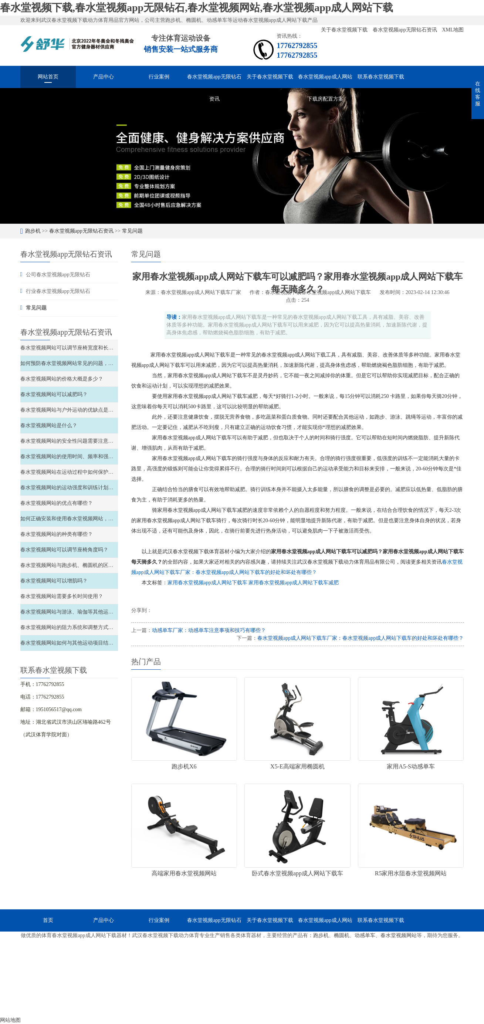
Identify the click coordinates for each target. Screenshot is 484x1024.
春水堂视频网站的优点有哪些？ (56, 503)
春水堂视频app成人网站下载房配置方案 (325, 81)
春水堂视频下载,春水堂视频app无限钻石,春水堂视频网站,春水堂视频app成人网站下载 (196, 7)
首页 (48, 920)
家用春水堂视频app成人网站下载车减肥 (293, 582)
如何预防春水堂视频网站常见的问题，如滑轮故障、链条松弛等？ (95, 363)
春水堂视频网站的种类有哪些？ (56, 534)
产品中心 (103, 77)
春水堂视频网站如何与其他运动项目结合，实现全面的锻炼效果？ (95, 643)
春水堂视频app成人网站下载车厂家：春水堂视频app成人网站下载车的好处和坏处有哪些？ (360, 638)
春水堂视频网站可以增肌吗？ (54, 581)
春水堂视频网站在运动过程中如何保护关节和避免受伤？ (85, 472)
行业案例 (159, 77)
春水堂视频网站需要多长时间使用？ (61, 596)
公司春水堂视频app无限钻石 (58, 274)
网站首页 (48, 77)
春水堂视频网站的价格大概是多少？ (61, 379)
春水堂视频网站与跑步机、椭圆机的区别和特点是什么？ (85, 565)
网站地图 (10, 1020)
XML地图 (453, 30)
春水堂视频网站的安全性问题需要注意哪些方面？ (77, 441)
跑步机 (33, 231)
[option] (242, 156)
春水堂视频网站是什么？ (48, 425)
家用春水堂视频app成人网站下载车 (208, 582)
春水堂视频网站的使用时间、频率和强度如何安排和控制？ (87, 456)
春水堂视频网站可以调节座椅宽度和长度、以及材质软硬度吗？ (92, 348)
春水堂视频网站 (398, 935)
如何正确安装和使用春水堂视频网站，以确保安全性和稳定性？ (92, 518)
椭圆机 (341, 935)
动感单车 (365, 935)
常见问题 (132, 231)
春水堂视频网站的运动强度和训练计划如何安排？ (77, 487)
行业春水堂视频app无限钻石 (58, 291)
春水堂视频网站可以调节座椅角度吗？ (64, 549)
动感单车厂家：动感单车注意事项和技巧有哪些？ (209, 630)
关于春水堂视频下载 (345, 30)
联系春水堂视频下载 (381, 77)
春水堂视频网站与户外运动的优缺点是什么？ (72, 410)
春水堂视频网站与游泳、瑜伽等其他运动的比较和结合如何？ (90, 612)
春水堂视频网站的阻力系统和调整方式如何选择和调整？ (85, 627)
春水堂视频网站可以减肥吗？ (54, 394)
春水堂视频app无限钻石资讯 (406, 30)
